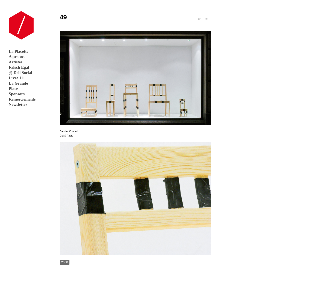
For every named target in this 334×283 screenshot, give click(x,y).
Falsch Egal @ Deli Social (20, 70)
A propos (16, 56)
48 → (208, 18)
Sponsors (17, 94)
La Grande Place (18, 86)
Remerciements (21, 99)
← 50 (197, 18)
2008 (64, 262)
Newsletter (18, 104)
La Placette (18, 51)
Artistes (15, 62)
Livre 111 (17, 78)
